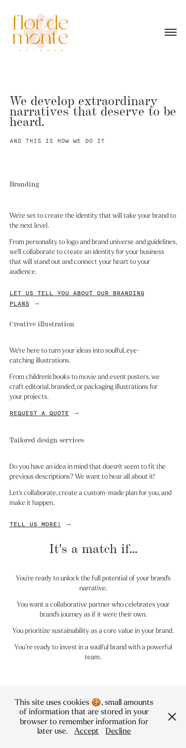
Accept (86, 731)
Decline (118, 731)
